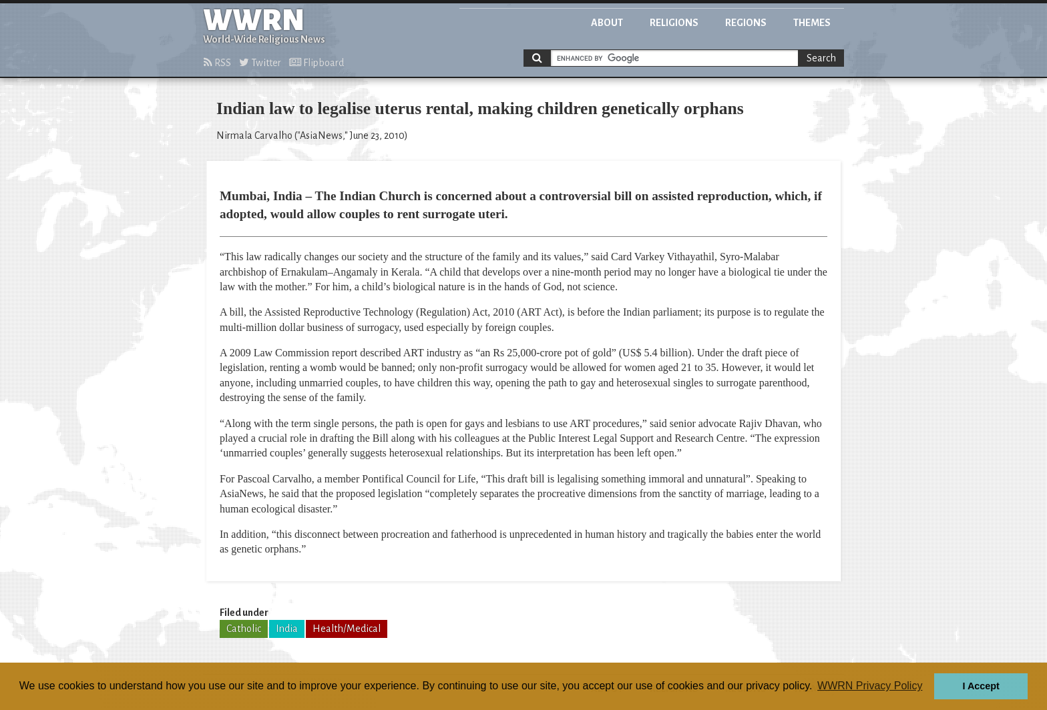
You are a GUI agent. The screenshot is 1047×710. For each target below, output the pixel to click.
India (287, 628)
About (607, 22)
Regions (746, 22)
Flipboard (316, 62)
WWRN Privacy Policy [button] (869, 685)
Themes (812, 22)
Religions (674, 22)
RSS (217, 62)
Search (821, 58)
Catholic (243, 628)
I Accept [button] (980, 686)
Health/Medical (346, 628)
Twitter (260, 62)
